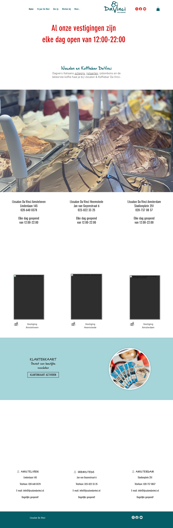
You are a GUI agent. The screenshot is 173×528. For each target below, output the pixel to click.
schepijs (80, 73)
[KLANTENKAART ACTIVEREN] (43, 375)
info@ (26, 490)
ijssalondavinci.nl (36, 490)
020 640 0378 (34, 484)
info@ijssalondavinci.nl (90, 490)
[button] (66, 8)
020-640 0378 (29, 210)
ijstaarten (92, 73)
